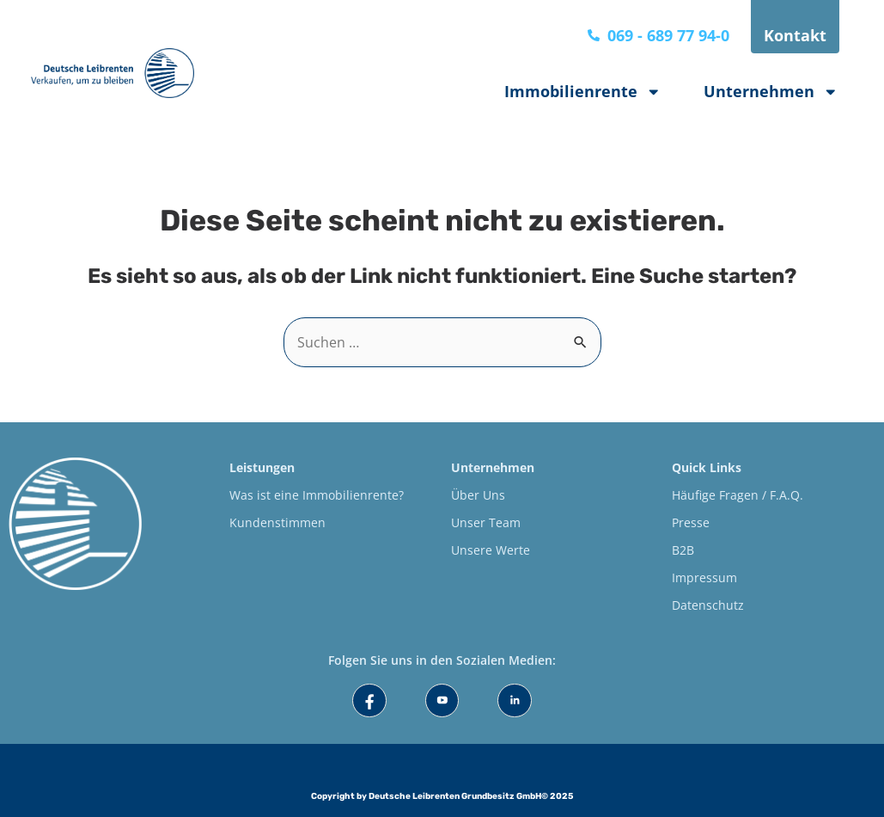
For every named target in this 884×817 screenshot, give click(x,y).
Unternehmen (771, 92)
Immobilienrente (582, 92)
